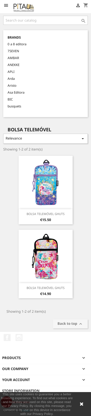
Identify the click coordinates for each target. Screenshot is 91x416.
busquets (14, 106)
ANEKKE (13, 65)
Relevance (45, 138)
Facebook (7, 337)
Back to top (70, 324)
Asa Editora (16, 92)
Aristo (12, 85)
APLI (11, 71)
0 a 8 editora (17, 44)
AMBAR (13, 58)
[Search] (45, 20)
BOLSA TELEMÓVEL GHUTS (46, 214)
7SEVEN (13, 51)
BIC (10, 99)
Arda (11, 78)
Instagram (19, 337)
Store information (21, 390)
